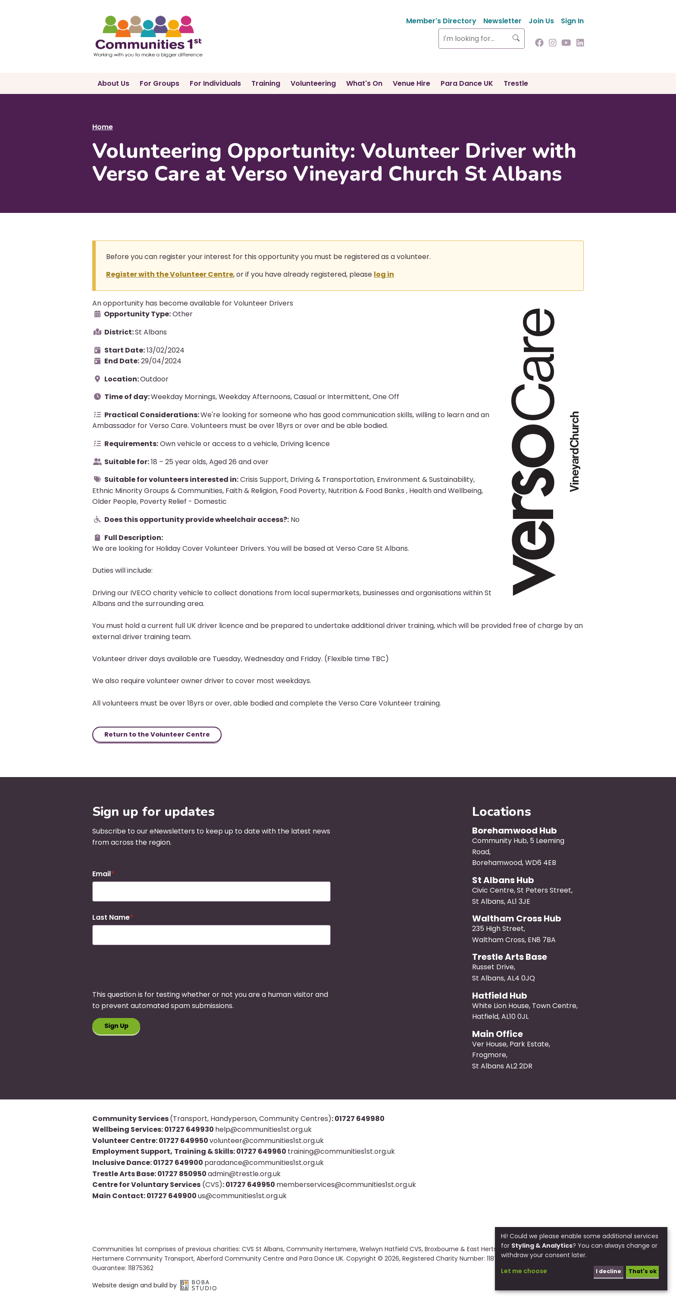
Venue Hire (411, 83)
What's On (364, 83)
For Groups (159, 83)
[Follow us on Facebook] (539, 43)
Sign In (572, 21)
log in (384, 274)
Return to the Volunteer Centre (161, 735)
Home (102, 127)
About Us (113, 83)
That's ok (640, 1271)
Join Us (541, 21)
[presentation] (157, 973)
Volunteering (313, 83)
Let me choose (524, 1271)
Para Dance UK (467, 83)
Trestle (516, 83)
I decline (603, 1271)
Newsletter (502, 21)
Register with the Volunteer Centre (169, 274)
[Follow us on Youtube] (566, 43)
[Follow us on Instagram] (553, 43)
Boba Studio (198, 1286)
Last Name (111, 919)
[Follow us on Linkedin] (580, 43)
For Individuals (215, 83)
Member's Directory (441, 21)
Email (101, 876)
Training (265, 83)
